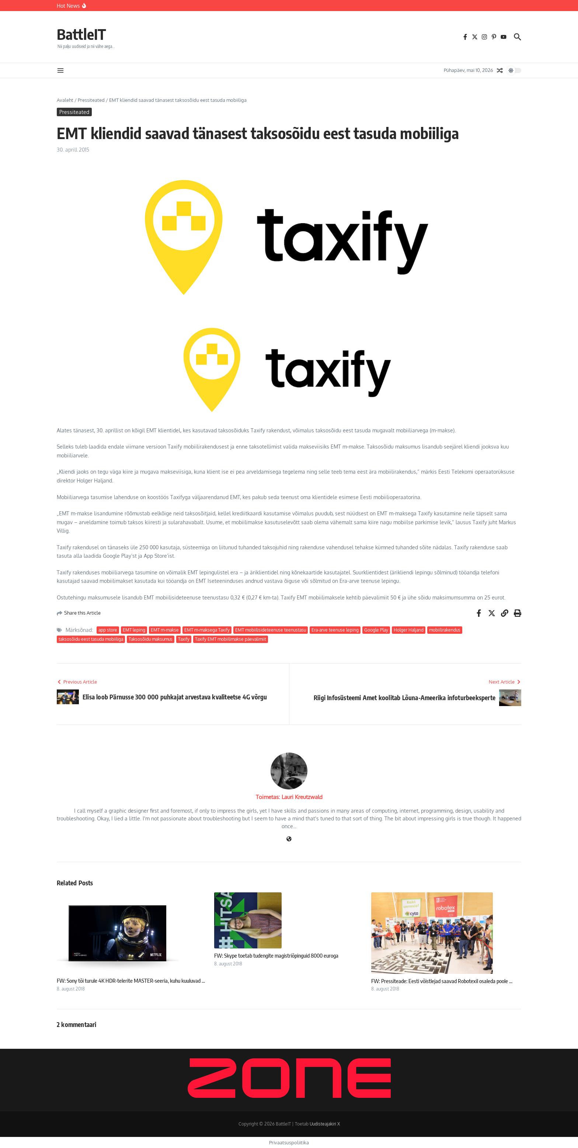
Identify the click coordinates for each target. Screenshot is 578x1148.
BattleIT (81, 34)
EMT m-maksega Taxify (207, 630)
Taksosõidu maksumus (151, 639)
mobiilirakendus (444, 630)
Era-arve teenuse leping (335, 630)
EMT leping (134, 630)
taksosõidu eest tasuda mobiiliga (91, 639)
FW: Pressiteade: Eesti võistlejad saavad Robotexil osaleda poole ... (441, 981)
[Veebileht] (289, 839)
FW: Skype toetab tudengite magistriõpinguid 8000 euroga (276, 955)
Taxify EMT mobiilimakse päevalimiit (230, 639)
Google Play (376, 630)
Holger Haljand (409, 630)
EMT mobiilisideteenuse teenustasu (270, 630)
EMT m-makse (165, 630)
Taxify (183, 639)
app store (107, 630)
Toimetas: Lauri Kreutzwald (289, 797)
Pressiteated (91, 100)
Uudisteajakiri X (325, 1124)
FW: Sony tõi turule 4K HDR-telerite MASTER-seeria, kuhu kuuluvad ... (131, 980)
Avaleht (65, 100)
